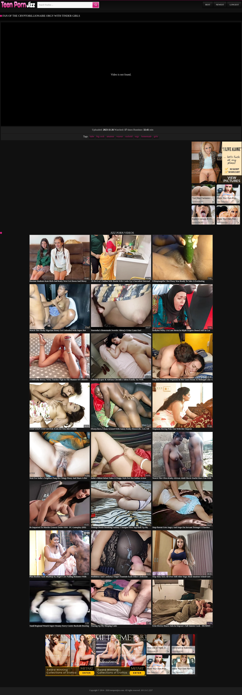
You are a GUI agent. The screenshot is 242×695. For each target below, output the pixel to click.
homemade (146, 136)
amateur (110, 136)
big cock (100, 136)
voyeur (119, 136)
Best (207, 5)
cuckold (128, 136)
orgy (137, 136)
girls (156, 136)
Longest (234, 5)
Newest (220, 5)
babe (92, 136)
